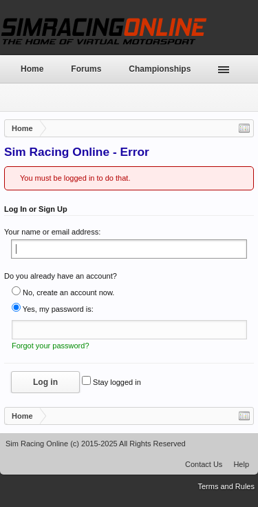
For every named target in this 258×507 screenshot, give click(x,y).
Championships (160, 69)
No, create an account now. (63, 292)
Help (241, 464)
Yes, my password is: (53, 309)
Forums (86, 69)
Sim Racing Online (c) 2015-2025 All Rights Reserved (96, 443)
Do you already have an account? (60, 276)
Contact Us (203, 464)
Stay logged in (111, 382)
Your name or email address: (52, 232)
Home (32, 69)
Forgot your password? (50, 345)
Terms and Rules (226, 486)
